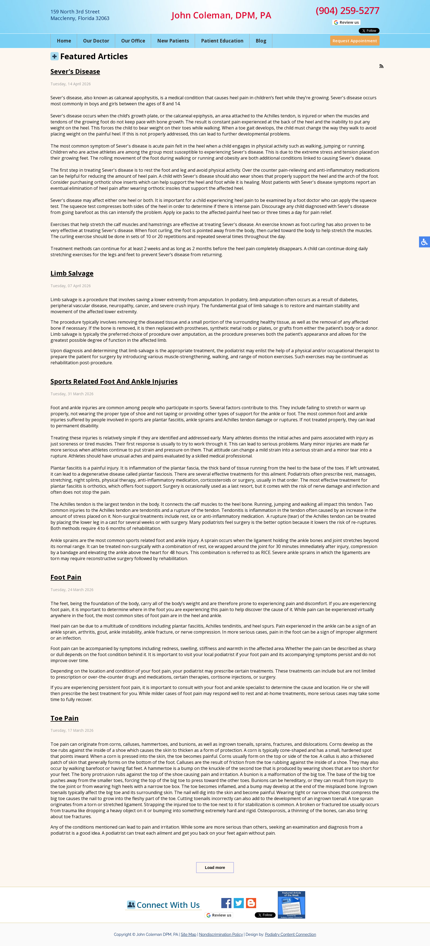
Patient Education (222, 41)
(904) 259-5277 (348, 10)
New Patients (173, 41)
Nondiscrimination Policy (221, 934)
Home (64, 41)
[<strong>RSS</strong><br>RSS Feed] (381, 66)
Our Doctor (96, 41)
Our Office (133, 41)
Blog (261, 41)
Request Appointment (355, 40)
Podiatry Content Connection (290, 934)
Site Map (188, 934)
